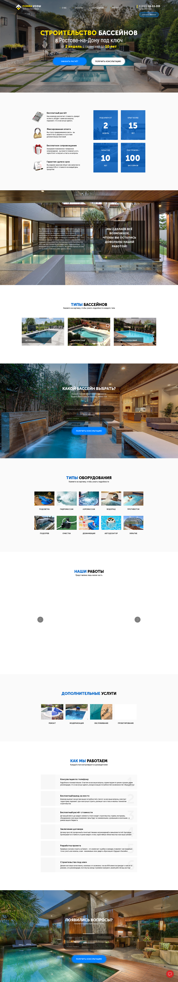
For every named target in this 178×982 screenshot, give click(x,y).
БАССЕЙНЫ (79, 7)
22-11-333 (149, 6)
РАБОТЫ (115, 7)
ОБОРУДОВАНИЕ (98, 7)
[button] (149, 14)
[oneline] (88, 409)
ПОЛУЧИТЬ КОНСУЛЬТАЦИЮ (89, 431)
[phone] (88, 418)
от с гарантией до (89, 46)
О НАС (64, 7)
